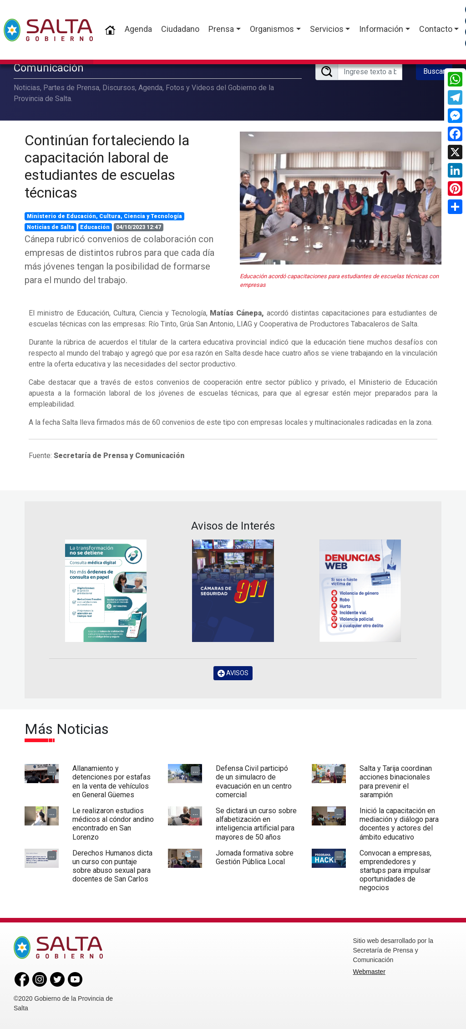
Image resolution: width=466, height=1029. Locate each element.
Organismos (272, 29)
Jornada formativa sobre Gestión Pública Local (255, 857)
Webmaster (369, 971)
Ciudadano (180, 29)
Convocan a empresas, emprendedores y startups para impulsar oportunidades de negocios (395, 870)
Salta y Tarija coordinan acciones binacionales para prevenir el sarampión (396, 781)
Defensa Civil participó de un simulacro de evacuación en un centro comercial (254, 781)
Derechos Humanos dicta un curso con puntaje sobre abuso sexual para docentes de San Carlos (112, 866)
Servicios (327, 29)
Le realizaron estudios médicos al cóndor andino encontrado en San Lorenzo (113, 823)
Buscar (434, 71)
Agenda (138, 29)
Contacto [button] (435, 29)
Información (381, 29)
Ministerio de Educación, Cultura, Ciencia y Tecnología (104, 216)
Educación (95, 227)
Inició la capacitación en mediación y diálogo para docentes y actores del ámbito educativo (399, 823)
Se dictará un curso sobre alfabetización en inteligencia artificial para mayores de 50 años (256, 823)
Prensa (221, 29)
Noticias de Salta (50, 227)
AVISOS (233, 673)
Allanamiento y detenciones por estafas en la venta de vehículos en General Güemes (111, 781)
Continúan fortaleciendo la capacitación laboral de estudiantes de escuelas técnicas (107, 166)
